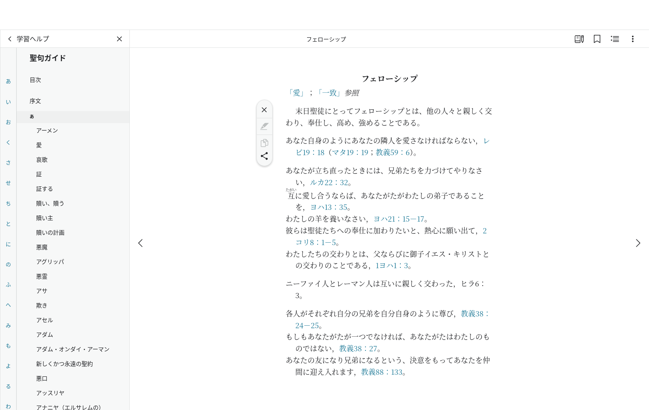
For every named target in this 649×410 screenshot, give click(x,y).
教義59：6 (393, 152)
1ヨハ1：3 (392, 265)
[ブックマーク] (597, 39)
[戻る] (10, 38)
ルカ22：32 (329, 182)
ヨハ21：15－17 (398, 218)
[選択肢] (633, 39)
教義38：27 (358, 348)
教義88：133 (381, 371)
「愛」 (296, 92)
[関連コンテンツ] (615, 39)
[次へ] (638, 213)
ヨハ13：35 (328, 206)
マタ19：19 (350, 152)
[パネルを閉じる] (119, 38)
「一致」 (329, 92)
